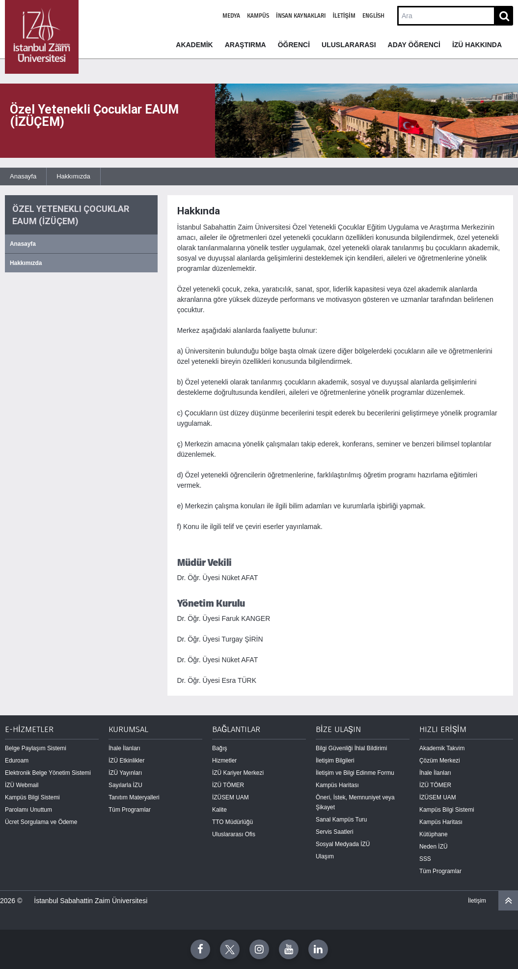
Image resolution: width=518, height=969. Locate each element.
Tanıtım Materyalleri (134, 797)
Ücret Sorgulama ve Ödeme (41, 822)
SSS (425, 858)
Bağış (219, 748)
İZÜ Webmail (22, 785)
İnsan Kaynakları (301, 16)
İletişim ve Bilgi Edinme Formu (355, 772)
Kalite (219, 809)
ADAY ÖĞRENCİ (414, 45)
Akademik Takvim (441, 748)
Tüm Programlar (130, 809)
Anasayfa (23, 176)
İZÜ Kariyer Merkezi (238, 772)
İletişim (344, 16)
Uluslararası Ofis (233, 834)
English (373, 16)
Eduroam (16, 760)
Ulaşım (325, 856)
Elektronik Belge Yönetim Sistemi (48, 772)
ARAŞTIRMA (245, 45)
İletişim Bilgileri (335, 760)
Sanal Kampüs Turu (341, 819)
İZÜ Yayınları (125, 772)
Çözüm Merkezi (439, 760)
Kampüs (258, 16)
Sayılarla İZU (125, 785)
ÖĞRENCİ (294, 45)
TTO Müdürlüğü (232, 822)
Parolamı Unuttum (28, 809)
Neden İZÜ (433, 846)
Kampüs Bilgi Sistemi (32, 797)
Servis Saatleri (335, 831)
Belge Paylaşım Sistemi (35, 748)
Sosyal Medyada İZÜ (343, 844)
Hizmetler (224, 760)
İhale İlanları (124, 748)
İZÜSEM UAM (230, 797)
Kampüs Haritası (337, 785)
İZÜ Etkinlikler (126, 760)
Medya (231, 16)
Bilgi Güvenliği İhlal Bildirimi (351, 748)
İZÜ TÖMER (228, 785)
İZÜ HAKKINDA (477, 45)
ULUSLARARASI (349, 45)
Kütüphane (433, 834)
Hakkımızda (73, 176)
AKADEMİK (194, 45)
